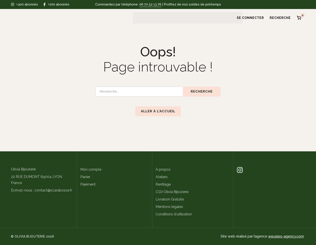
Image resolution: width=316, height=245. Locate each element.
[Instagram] (240, 170)
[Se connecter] (249, 17)
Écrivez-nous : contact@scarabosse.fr (41, 190)
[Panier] (299, 17)
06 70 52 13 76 (150, 4)
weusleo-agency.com (286, 236)
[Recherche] (280, 17)
